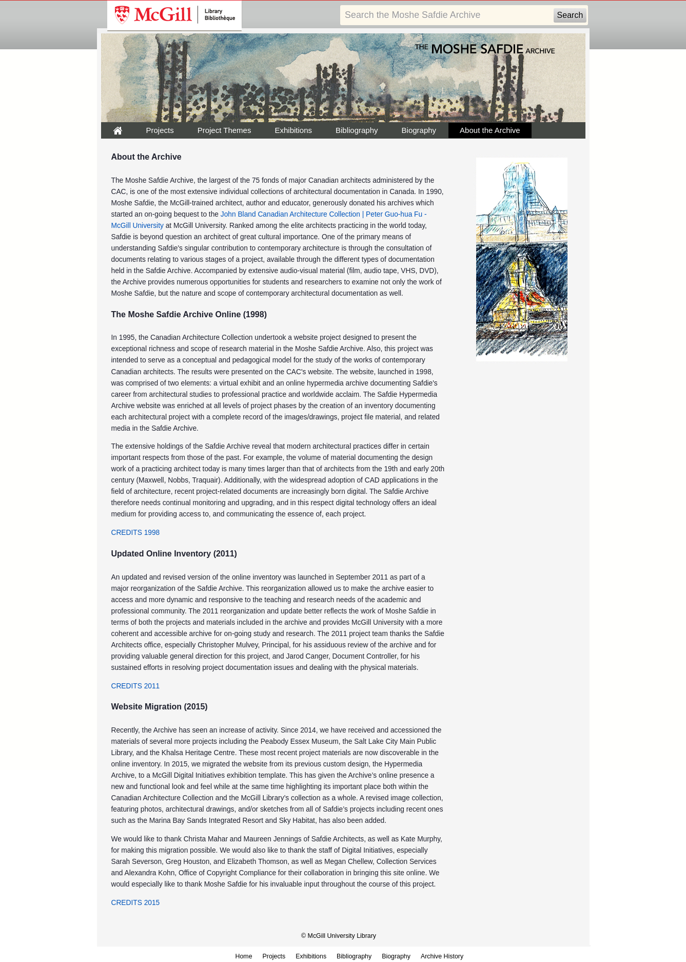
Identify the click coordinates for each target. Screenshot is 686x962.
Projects (160, 130)
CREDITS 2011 (135, 686)
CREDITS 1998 (135, 532)
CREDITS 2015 (135, 903)
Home (244, 956)
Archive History (442, 956)
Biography (419, 130)
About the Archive (490, 130)
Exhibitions (293, 130)
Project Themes (224, 130)
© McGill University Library (338, 935)
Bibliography (357, 130)
